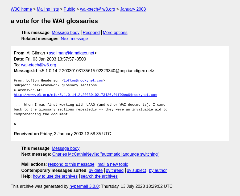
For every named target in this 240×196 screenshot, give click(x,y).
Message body (66, 32)
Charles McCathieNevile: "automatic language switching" (105, 154)
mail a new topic (113, 164)
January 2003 (133, 9)
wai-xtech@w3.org (97, 9)
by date (95, 170)
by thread (115, 170)
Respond (91, 32)
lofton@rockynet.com (83, 80)
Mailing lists (48, 9)
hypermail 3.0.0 (83, 186)
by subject (136, 170)
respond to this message (71, 164)
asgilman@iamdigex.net (71, 53)
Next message (74, 38)
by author (158, 170)
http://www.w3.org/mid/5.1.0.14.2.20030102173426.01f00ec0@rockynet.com (85, 95)
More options (115, 32)
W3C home (21, 9)
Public (69, 9)
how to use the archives (55, 176)
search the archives (99, 176)
